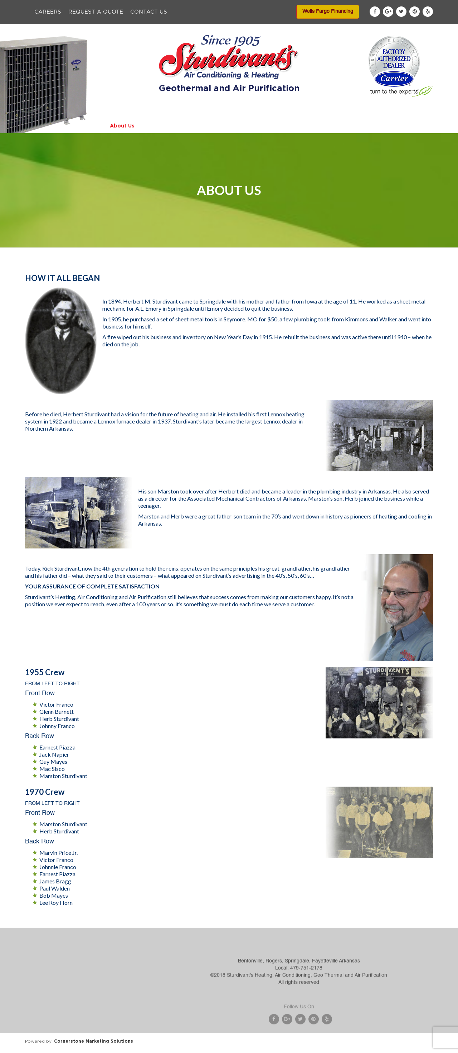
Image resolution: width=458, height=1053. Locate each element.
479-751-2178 (306, 985)
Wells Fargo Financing (327, 11)
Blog (375, 125)
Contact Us (148, 12)
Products (164, 125)
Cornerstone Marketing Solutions (93, 1041)
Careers (47, 12)
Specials (244, 125)
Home (84, 125)
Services (204, 125)
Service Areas (333, 125)
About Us (122, 125)
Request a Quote (95, 12)
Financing (285, 125)
